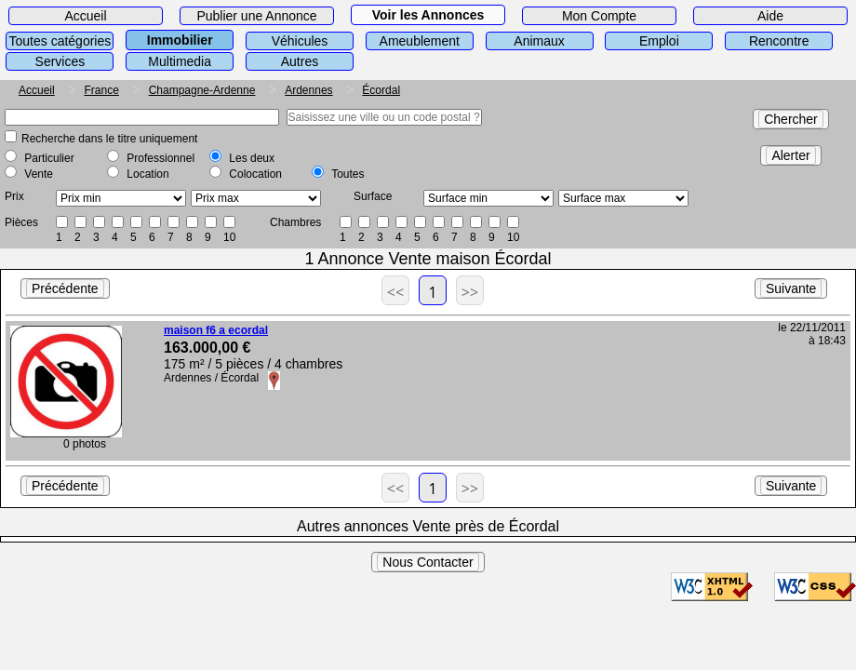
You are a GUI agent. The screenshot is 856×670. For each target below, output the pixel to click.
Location (147, 174)
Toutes (347, 174)
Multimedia (179, 61)
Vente (38, 174)
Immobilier (180, 40)
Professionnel (160, 158)
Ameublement (420, 41)
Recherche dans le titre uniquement (109, 138)
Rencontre (779, 41)
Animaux (539, 41)
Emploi (659, 41)
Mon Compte (599, 15)
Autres (299, 61)
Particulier (49, 158)
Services (60, 61)
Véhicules (300, 41)
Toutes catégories (60, 41)
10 (229, 237)
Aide (770, 15)
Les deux (251, 158)
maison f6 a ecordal (216, 330)
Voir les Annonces (428, 14)
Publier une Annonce (256, 15)
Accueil (85, 15)
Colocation (255, 174)
